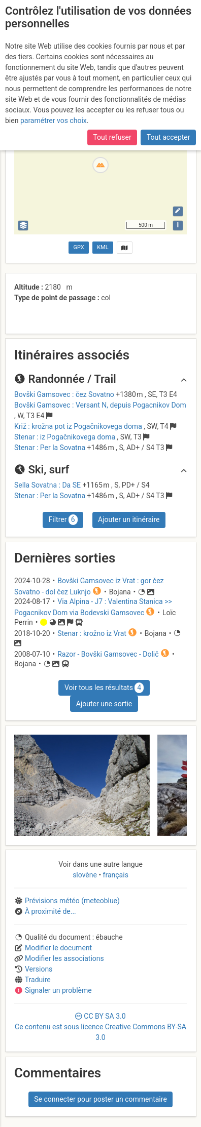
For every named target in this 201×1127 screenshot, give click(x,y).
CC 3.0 (100, 1026)
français (114, 875)
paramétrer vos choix (53, 120)
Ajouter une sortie (104, 704)
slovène (85, 875)
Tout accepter (168, 137)
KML (102, 247)
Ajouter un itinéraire (128, 519)
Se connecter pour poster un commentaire (100, 1099)
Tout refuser (112, 137)
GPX (79, 247)
